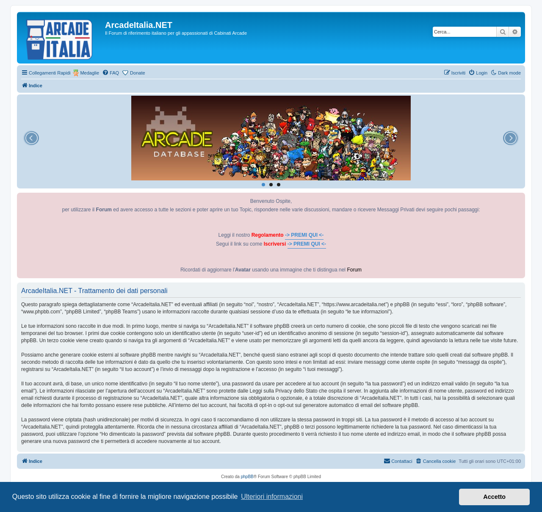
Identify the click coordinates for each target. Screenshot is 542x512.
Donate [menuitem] (137, 72)
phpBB (247, 476)
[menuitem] (110, 73)
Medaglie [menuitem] (89, 72)
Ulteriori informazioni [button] (272, 496)
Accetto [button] (494, 496)
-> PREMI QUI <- (304, 235)
